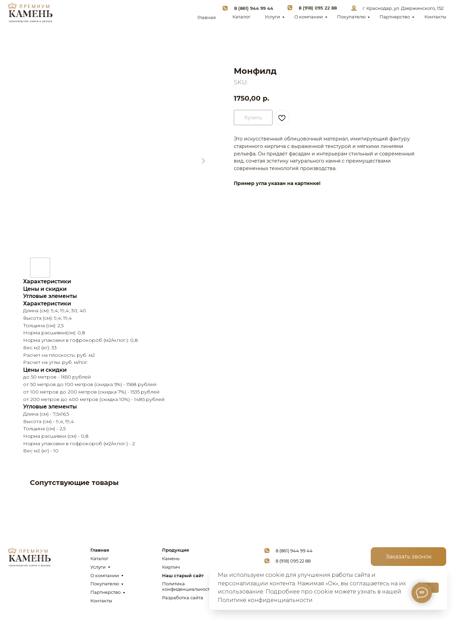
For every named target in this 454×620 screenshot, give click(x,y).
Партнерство (395, 16)
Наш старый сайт (183, 575)
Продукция (175, 550)
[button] (409, 556)
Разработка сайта (182, 597)
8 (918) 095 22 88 (318, 8)
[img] (29, 12)
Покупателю (351, 16)
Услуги (272, 16)
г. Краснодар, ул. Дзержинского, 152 (403, 8)
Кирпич (171, 567)
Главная (206, 17)
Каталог (241, 16)
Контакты (435, 16)
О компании (308, 16)
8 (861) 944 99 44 (253, 8)
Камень (170, 558)
